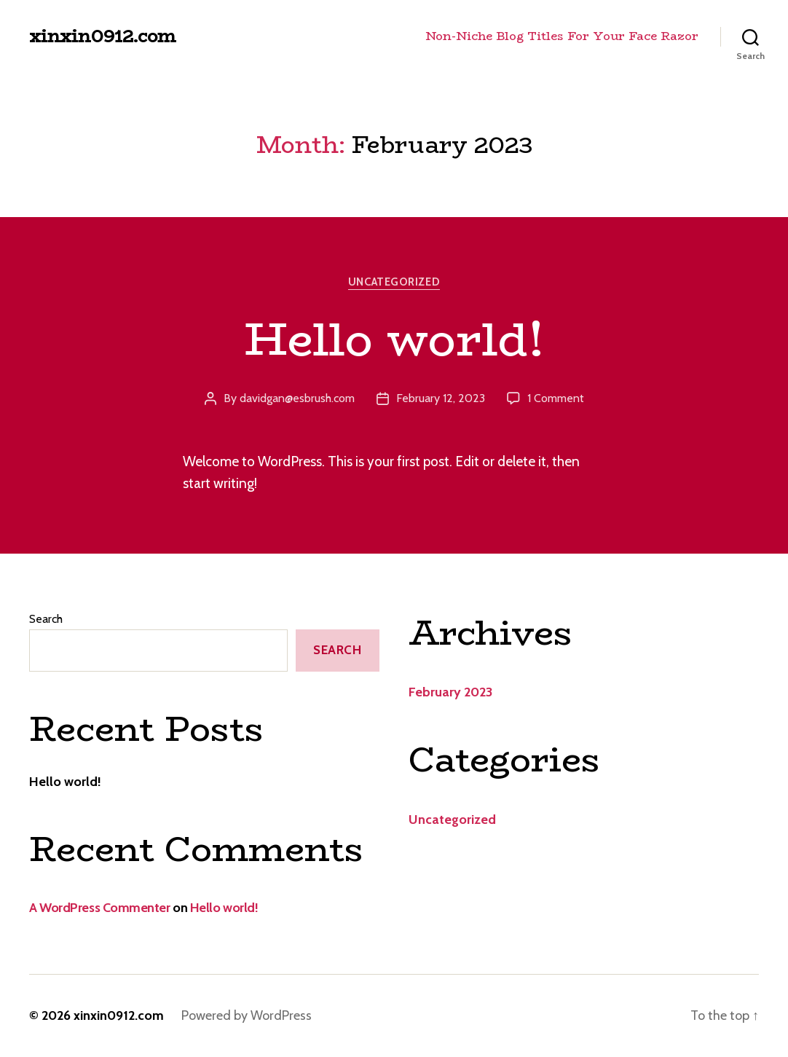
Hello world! (394, 339)
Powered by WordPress (246, 1015)
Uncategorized (394, 281)
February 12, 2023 (440, 398)
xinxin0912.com (102, 36)
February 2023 (450, 692)
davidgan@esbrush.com (297, 398)
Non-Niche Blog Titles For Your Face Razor (561, 36)
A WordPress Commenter (99, 908)
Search (46, 619)
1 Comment (555, 398)
